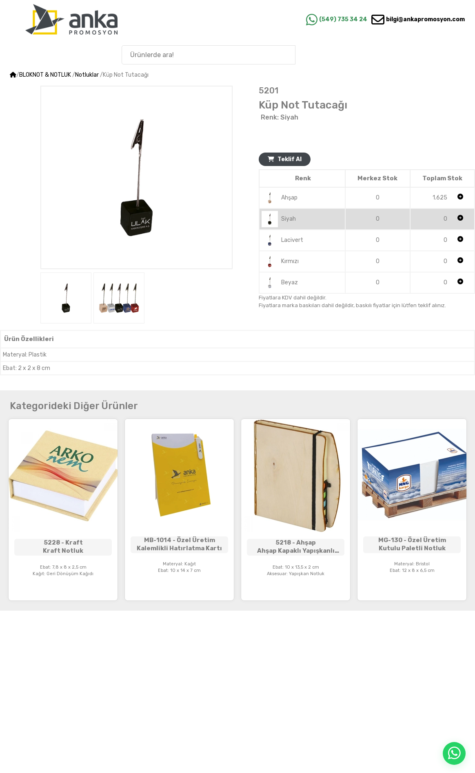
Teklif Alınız (179, 592)
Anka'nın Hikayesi (421, 54)
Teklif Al (285, 159)
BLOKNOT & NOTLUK (45, 74)
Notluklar (87, 74)
